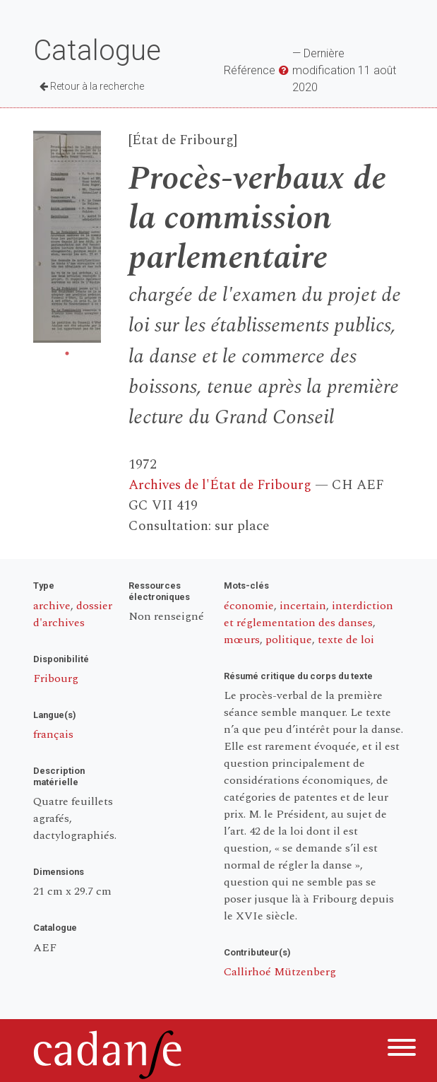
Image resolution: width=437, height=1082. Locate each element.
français (53, 734)
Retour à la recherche (92, 86)
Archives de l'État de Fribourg (219, 485)
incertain (303, 605)
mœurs (242, 639)
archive (52, 605)
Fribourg (55, 678)
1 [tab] (67, 353)
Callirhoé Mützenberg (280, 971)
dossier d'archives (72, 614)
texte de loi (346, 639)
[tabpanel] (67, 237)
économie (249, 605)
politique (288, 639)
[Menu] (401, 1049)
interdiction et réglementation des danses (308, 614)
